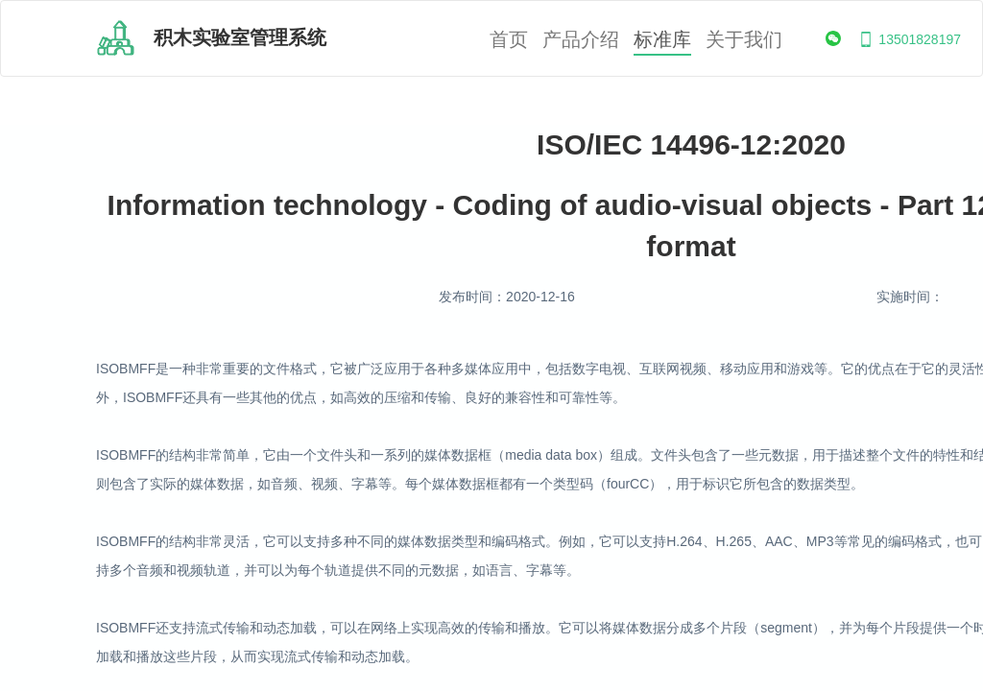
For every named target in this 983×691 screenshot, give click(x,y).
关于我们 (744, 40)
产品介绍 (580, 40)
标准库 (662, 40)
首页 (509, 40)
